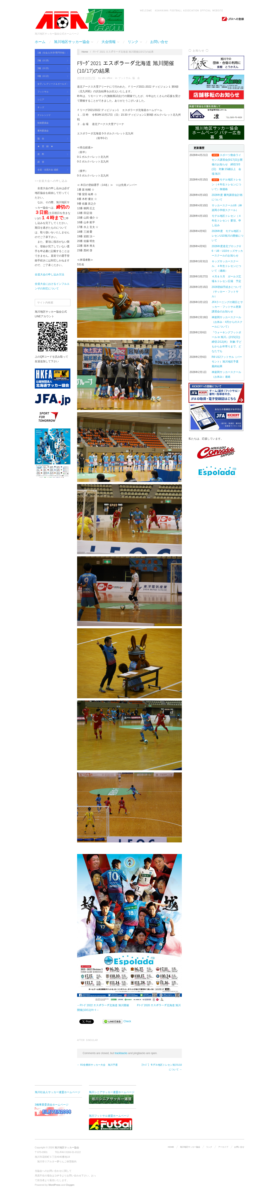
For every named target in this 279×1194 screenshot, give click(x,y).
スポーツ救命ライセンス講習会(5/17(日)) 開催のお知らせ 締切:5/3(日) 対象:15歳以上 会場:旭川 (227, 164)
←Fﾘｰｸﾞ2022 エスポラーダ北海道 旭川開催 (103, 1005)
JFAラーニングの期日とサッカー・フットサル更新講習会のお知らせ (227, 307)
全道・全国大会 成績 (51, 169)
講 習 (40, 162)
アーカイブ (223, 1147)
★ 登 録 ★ (45, 146)
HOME (171, 1147)
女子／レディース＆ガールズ (51, 84)
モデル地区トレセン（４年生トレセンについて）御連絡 (226, 184)
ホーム (40, 42)
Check (127, 1021)
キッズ (40, 107)
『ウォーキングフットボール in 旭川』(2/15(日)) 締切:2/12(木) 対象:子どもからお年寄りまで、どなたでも (227, 342)
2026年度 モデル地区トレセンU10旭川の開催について (227, 235)
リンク (135, 42)
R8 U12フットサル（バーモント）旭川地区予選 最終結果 (227, 361)
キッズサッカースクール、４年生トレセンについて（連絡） (226, 266)
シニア (51, 99)
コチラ (58, 1175)
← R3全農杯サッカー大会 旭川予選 (97, 1064)
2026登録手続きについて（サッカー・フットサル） (227, 291)
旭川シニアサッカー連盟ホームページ (111, 1097)
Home (85, 51)
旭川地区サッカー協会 (73, 42)
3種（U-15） (51, 68)
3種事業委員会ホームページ (57, 1109)
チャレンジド (44, 115)
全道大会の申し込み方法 (49, 274)
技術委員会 (43, 123)
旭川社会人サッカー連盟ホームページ (57, 1092)
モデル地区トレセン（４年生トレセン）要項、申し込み (226, 220)
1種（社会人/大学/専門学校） (51, 52)
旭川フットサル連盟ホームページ (110, 1122)
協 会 (51, 138)
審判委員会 (43, 130)
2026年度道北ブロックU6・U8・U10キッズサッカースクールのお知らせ (227, 251)
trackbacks (121, 1053)
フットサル (51, 91)
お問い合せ (159, 42)
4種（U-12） (51, 76)
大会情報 (110, 42)
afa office (107, 78)
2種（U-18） (51, 60)
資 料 (51, 154)
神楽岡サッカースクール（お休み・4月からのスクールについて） (227, 322)
